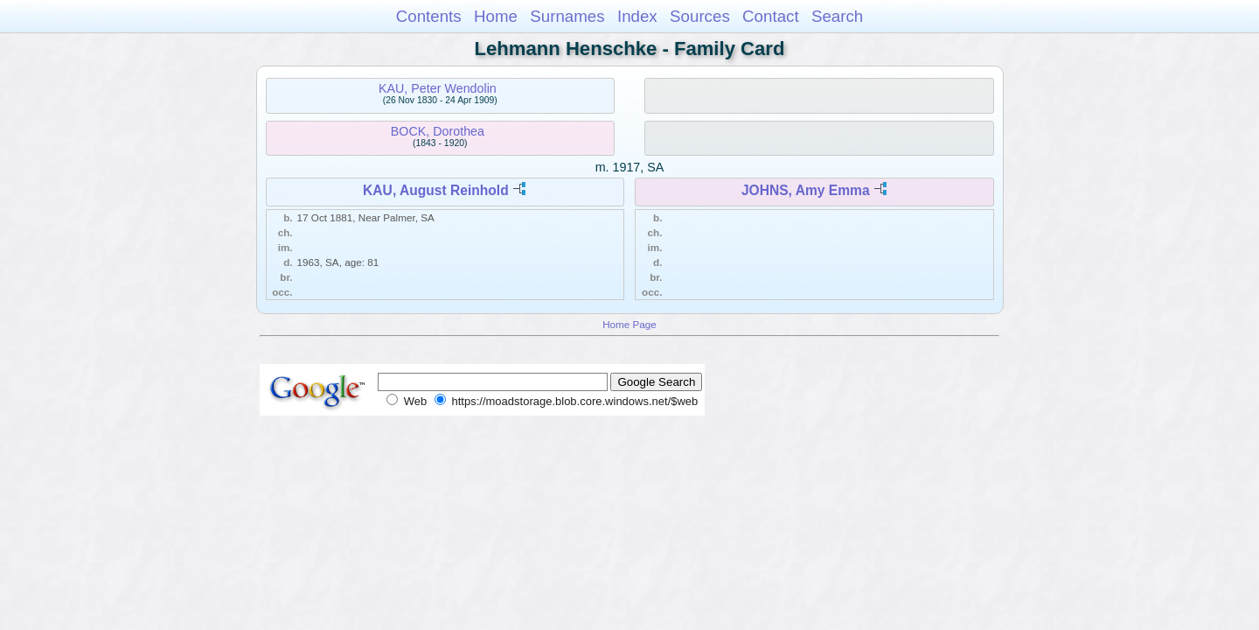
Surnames (567, 16)
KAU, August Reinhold (436, 190)
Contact (770, 16)
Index (637, 16)
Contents (429, 16)
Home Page (629, 324)
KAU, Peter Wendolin (438, 88)
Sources (700, 16)
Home (496, 16)
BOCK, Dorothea (437, 131)
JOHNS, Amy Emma (805, 190)
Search (837, 16)
